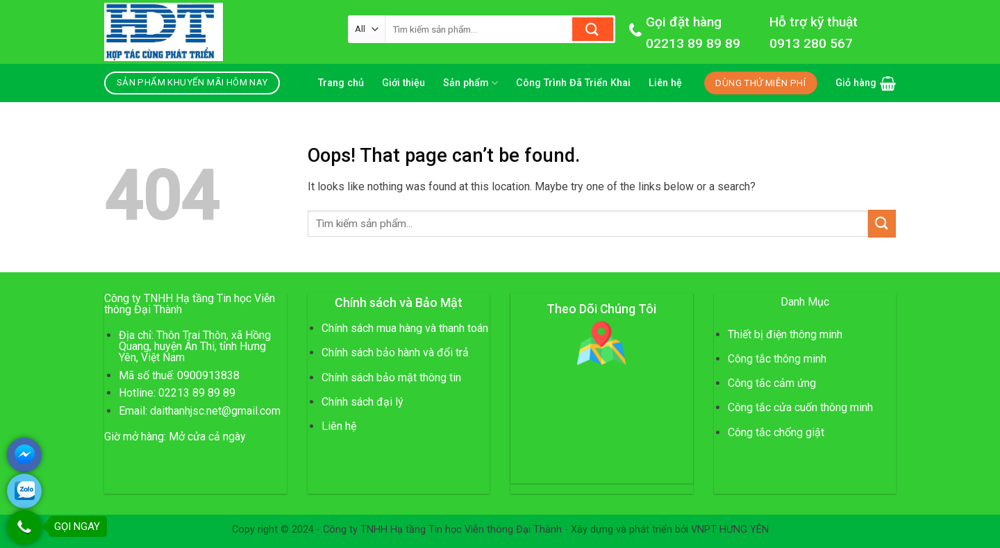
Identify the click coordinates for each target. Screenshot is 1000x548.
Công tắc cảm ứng (772, 383)
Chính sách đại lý (362, 401)
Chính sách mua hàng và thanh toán (405, 328)
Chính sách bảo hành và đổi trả (395, 352)
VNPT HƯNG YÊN (730, 529)
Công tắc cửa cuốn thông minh (800, 407)
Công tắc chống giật (776, 432)
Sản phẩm (470, 83)
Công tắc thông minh (777, 358)
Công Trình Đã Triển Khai (573, 83)
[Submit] (592, 29)
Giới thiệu (403, 83)
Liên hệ (665, 83)
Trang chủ (341, 83)
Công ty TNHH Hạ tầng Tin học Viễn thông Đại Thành (442, 529)
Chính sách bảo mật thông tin (391, 377)
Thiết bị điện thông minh (785, 334)
